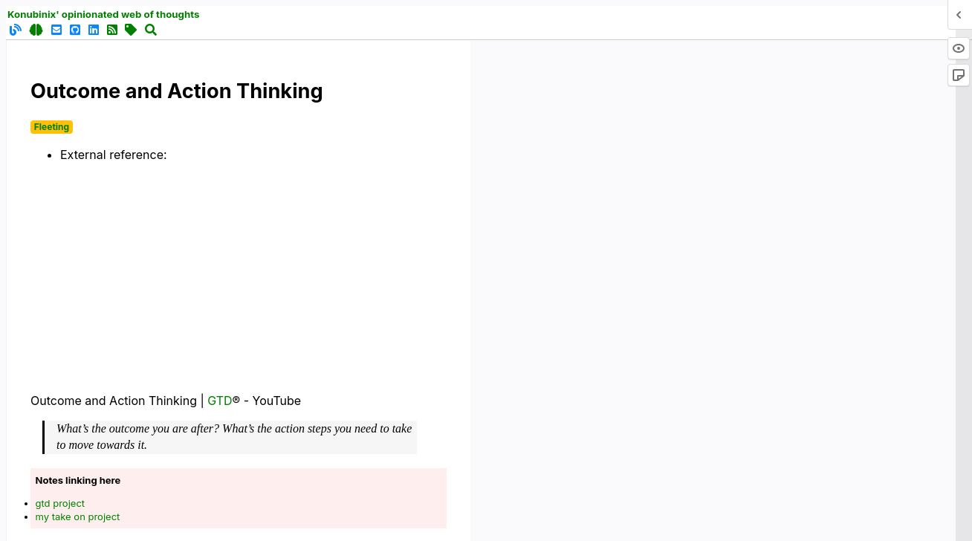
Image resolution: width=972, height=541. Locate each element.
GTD (219, 400)
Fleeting (51, 126)
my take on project (78, 516)
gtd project (60, 503)
